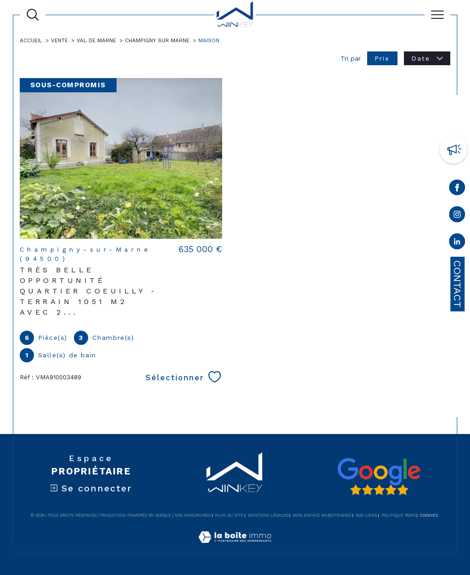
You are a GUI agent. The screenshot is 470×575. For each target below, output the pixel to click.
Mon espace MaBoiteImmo (322, 515)
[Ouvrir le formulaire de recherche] (32, 14)
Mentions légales (268, 515)
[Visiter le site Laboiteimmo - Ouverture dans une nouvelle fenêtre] (235, 547)
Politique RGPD (398, 515)
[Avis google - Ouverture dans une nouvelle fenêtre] (378, 477)
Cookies (429, 515)
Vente (59, 40)
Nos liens (366, 515)
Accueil (31, 40)
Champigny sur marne (157, 40)
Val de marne (96, 40)
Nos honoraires (192, 515)
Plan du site (229, 515)
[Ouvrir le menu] (437, 14)
